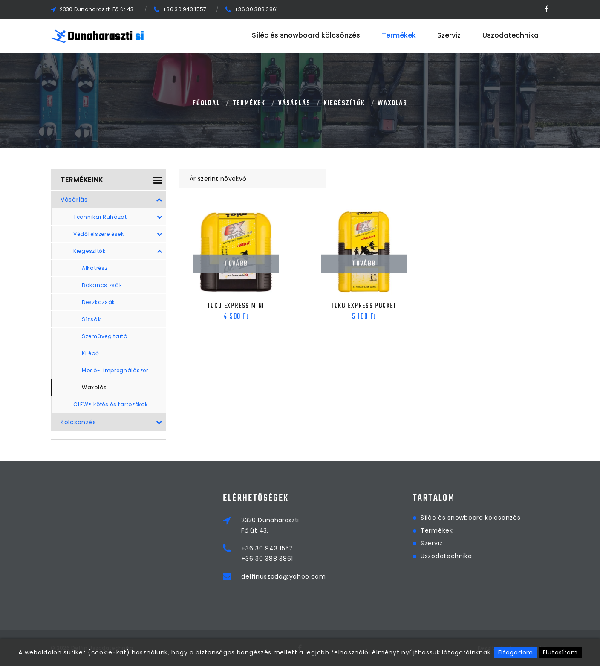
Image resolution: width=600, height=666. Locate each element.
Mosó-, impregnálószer (115, 370)
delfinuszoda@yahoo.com (336, 576)
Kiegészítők (344, 103)
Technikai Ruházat (117, 217)
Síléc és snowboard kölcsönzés (306, 36)
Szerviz (449, 36)
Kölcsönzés (111, 422)
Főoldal (206, 103)
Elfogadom (515, 652)
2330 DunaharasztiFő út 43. (323, 525)
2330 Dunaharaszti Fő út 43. (97, 9)
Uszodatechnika (510, 36)
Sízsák (91, 319)
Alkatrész (94, 268)
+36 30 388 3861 (256, 9)
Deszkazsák (98, 302)
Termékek (399, 36)
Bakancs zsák (102, 285)
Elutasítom (560, 652)
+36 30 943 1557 (185, 9)
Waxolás (392, 103)
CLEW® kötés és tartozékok (110, 404)
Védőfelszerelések (117, 234)
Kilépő (90, 353)
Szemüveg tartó (104, 336)
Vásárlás (294, 103)
